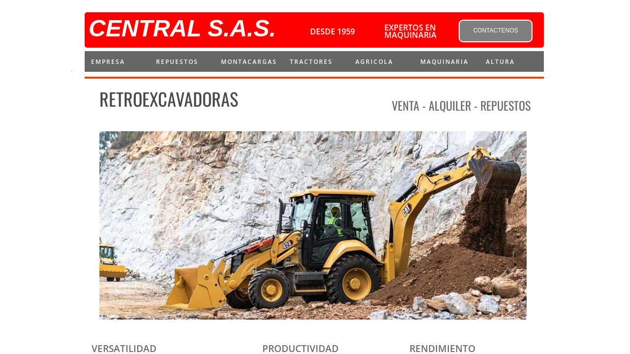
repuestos (177, 62)
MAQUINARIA (444, 62)
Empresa (108, 62)
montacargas (249, 62)
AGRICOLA (374, 62)
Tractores (311, 62)
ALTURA (500, 62)
